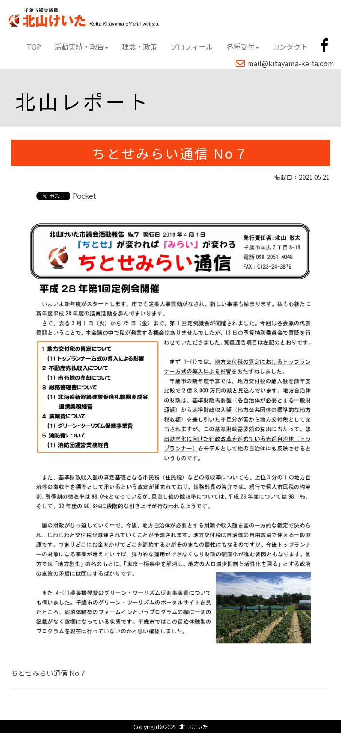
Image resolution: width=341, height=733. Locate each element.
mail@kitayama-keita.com (285, 63)
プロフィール (191, 46)
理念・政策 (139, 46)
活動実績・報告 (81, 46)
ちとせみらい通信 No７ (48, 673)
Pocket (84, 195)
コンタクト (290, 46)
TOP (34, 46)
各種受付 (242, 46)
